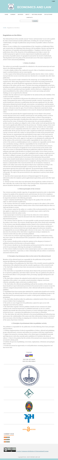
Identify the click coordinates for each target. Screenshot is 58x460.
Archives (20, 14)
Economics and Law (34, 7)
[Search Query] (26, 21)
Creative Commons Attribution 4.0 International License (32, 451)
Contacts (29, 17)
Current (12, 14)
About (27, 14)
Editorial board (37, 14)
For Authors (48, 14)
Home (6, 14)
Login (53, 1)
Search (35, 21)
